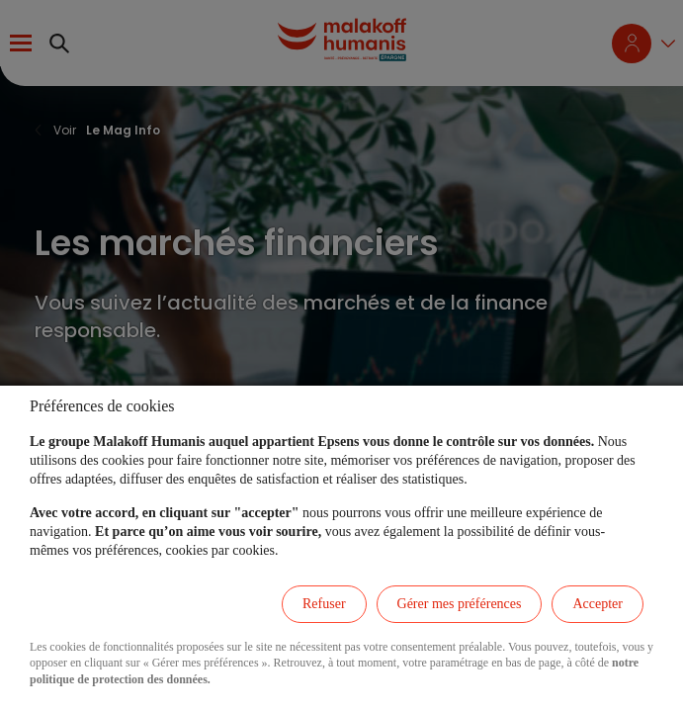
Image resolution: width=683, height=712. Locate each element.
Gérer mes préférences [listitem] (459, 603)
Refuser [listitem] (324, 603)
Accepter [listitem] (597, 603)
